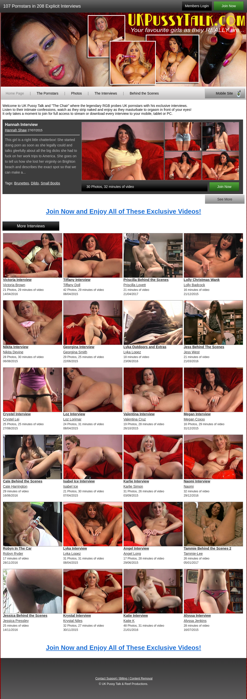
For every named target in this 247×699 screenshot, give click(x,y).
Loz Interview (74, 414)
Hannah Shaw (16, 130)
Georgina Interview (78, 347)
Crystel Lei (11, 419)
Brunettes (21, 183)
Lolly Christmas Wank (202, 280)
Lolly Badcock (194, 285)
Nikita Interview (15, 347)
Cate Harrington (15, 486)
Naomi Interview (197, 481)
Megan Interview (197, 414)
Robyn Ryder (13, 554)
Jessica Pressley (16, 621)
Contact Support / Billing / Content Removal (123, 678)
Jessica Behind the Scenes (25, 616)
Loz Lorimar (72, 419)
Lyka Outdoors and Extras (145, 347)
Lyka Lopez (132, 352)
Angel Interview (136, 548)
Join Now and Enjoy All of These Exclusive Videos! (123, 211)
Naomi (189, 486)
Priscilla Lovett (135, 285)
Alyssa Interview (197, 616)
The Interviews (106, 93)
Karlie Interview (136, 481)
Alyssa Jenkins (195, 621)
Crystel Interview (17, 414)
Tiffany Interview (76, 280)
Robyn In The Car (17, 548)
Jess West (192, 352)
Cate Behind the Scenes (22, 481)
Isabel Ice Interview (79, 481)
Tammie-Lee (193, 554)
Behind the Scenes (144, 93)
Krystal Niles (72, 621)
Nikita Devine (13, 352)
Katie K (129, 621)
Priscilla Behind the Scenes (146, 280)
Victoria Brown (14, 285)
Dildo (35, 183)
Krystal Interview (77, 616)
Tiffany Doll (71, 285)
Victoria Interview (17, 280)
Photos (76, 93)
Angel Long (132, 554)
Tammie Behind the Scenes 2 (207, 548)
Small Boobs (50, 183)
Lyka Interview (75, 548)
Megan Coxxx (194, 419)
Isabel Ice (70, 486)
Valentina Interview (139, 414)
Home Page (15, 93)
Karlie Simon (133, 486)
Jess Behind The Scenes (204, 347)
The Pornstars (47, 93)
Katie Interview (136, 616)
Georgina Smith (75, 352)
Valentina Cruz (135, 419)
